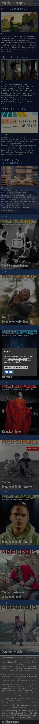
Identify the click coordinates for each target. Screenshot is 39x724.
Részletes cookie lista (16, 367)
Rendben (9, 372)
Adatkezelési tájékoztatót (17, 359)
